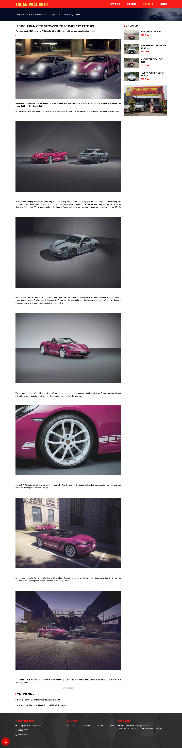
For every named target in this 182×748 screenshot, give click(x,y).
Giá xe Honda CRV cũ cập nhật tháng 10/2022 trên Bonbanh (41, 705)
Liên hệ (112, 726)
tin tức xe (148, 4)
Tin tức (29, 15)
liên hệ (163, 4)
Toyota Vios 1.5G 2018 (151, 32)
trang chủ (114, 4)
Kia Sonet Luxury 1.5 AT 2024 (152, 60)
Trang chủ (71, 726)
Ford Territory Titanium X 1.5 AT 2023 (153, 46)
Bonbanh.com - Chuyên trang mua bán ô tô (145, 728)
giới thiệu (131, 4)
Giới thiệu (86, 726)
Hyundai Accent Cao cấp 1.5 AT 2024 (152, 74)
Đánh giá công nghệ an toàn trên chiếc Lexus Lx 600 (38, 700)
